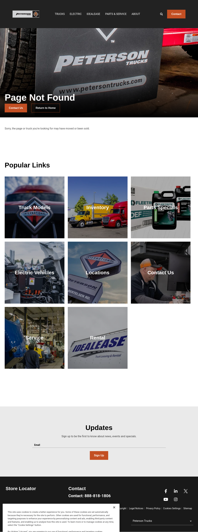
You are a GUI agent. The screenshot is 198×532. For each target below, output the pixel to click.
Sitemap (187, 508)
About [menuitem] (136, 14)
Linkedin (175, 491)
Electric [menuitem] (76, 14)
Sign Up (99, 455)
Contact (176, 14)
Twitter (185, 491)
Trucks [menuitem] (60, 14)
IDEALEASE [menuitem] (93, 14)
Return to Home (46, 108)
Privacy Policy (153, 508)
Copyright (121, 508)
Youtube (165, 499)
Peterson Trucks (142, 520)
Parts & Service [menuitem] (116, 14)
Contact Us (16, 108)
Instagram (175, 499)
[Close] (114, 521)
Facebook (165, 491)
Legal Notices (136, 508)
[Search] (159, 14)
